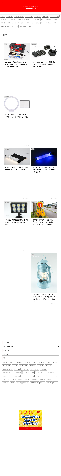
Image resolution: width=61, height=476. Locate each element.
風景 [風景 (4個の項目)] (30, 26)
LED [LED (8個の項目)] (48, 362)
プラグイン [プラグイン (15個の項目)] (6, 376)
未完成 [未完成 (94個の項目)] (27, 23)
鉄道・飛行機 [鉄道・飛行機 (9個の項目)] (23, 26)
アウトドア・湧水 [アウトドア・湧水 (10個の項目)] (54, 16)
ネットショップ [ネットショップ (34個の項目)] (35, 19)
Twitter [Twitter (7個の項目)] (15, 365)
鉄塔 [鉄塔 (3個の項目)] (17, 26)
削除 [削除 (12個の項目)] (20, 379)
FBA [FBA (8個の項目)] (34, 362)
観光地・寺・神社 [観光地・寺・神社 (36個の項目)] (5, 26)
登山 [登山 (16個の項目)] (42, 23)
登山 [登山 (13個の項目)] (42, 382)
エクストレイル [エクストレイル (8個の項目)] (7, 369)
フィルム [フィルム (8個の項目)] (39, 372)
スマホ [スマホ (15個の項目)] (43, 369)
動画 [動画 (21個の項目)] (27, 379)
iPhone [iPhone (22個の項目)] (41, 362)
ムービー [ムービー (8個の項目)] (46, 376)
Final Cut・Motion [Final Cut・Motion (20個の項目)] (19, 16)
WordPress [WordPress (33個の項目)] (23, 365)
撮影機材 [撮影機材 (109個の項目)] (3, 23)
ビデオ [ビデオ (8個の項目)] (18, 372)
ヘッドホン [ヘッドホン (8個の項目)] (16, 376)
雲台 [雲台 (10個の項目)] (55, 382)
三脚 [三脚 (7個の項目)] (14, 379)
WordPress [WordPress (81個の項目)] (37, 16)
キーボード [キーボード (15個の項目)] (34, 369)
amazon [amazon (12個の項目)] (19, 362)
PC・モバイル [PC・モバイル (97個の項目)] (29, 16)
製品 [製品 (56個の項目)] (55, 23)
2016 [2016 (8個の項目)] (5, 362)
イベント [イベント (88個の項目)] (13, 19)
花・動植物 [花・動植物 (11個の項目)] (48, 23)
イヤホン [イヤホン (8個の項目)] (48, 365)
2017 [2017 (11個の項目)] (12, 362)
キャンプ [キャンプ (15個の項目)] (25, 369)
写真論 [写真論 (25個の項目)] (55, 19)
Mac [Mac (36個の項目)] (55, 362)
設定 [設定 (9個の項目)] (49, 382)
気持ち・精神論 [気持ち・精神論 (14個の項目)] (35, 23)
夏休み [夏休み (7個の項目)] (42, 379)
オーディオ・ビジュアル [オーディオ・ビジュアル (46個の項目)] (23, 19)
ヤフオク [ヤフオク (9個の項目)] (54, 376)
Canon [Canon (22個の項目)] (27, 362)
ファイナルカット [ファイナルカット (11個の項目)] (28, 372)
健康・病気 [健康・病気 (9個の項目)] (48, 19)
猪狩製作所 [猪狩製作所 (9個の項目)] (34, 382)
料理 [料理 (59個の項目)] (9, 23)
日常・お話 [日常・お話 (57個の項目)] (20, 23)
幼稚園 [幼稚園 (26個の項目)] (5, 382)
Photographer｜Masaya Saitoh (30, 470)
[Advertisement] (44, 108)
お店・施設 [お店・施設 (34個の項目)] (45, 16)
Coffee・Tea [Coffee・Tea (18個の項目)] (9, 16)
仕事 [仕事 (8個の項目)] (42, 19)
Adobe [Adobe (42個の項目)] (2, 16)
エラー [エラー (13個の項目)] (17, 369)
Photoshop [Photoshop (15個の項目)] (6, 365)
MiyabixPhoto (30, 9)
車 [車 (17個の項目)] (12, 26)
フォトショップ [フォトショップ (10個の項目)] (49, 372)
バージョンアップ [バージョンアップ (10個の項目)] (8, 372)
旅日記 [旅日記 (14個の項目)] (14, 23)
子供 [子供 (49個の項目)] (49, 379)
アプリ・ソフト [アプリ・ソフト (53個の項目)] (4, 19)
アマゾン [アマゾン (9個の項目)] (40, 365)
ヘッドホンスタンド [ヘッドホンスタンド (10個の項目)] (28, 376)
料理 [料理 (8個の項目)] (13, 382)
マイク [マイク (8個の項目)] (38, 376)
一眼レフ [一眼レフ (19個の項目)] (6, 379)
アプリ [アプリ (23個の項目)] (32, 365)
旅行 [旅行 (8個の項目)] (19, 382)
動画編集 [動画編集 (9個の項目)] (34, 379)
